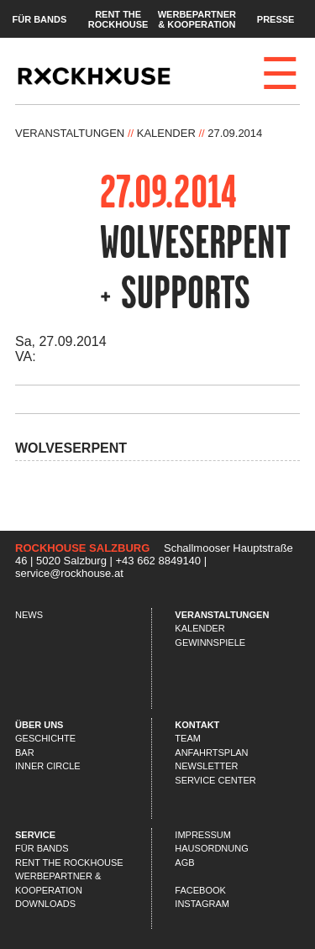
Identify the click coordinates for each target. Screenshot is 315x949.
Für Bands (39, 18)
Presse (276, 18)
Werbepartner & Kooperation (197, 18)
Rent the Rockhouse (118, 18)
